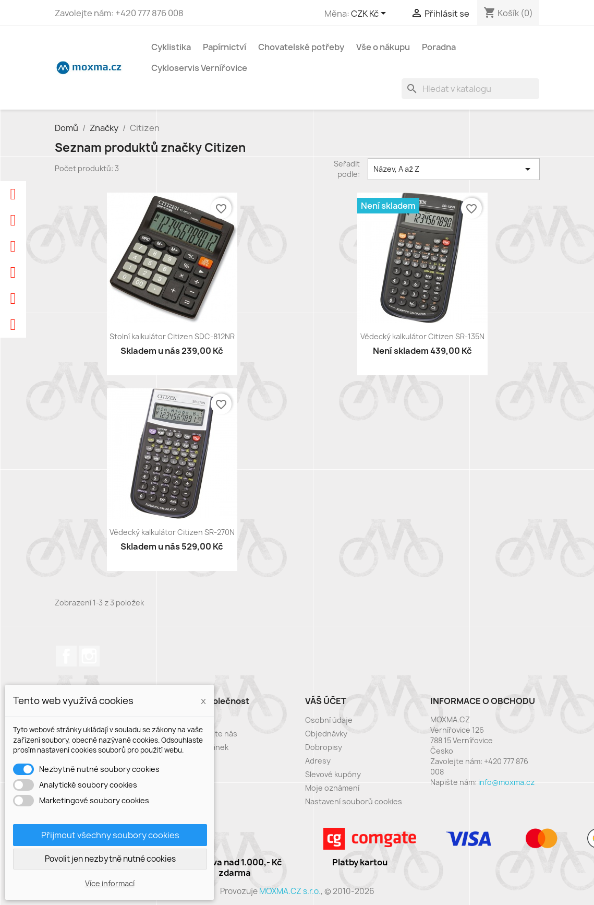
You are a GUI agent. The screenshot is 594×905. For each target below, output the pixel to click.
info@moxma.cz (506, 782)
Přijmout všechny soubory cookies (110, 835)
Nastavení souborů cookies (353, 801)
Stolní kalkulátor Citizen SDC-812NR (172, 336)
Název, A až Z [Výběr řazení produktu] (453, 169)
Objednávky (326, 734)
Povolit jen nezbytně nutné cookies (110, 858)
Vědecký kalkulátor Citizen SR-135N (422, 336)
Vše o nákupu (383, 47)
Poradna (439, 47)
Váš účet (325, 701)
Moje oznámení (332, 788)
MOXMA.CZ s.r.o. (290, 891)
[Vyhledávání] (470, 88)
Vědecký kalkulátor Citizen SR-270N (172, 532)
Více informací (110, 883)
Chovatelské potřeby (301, 47)
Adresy (318, 761)
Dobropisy (323, 747)
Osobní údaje (329, 720)
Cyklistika (171, 47)
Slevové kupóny (333, 774)
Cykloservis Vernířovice (199, 68)
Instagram (89, 656)
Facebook (66, 656)
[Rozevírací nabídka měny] (370, 14)
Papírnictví (224, 47)
